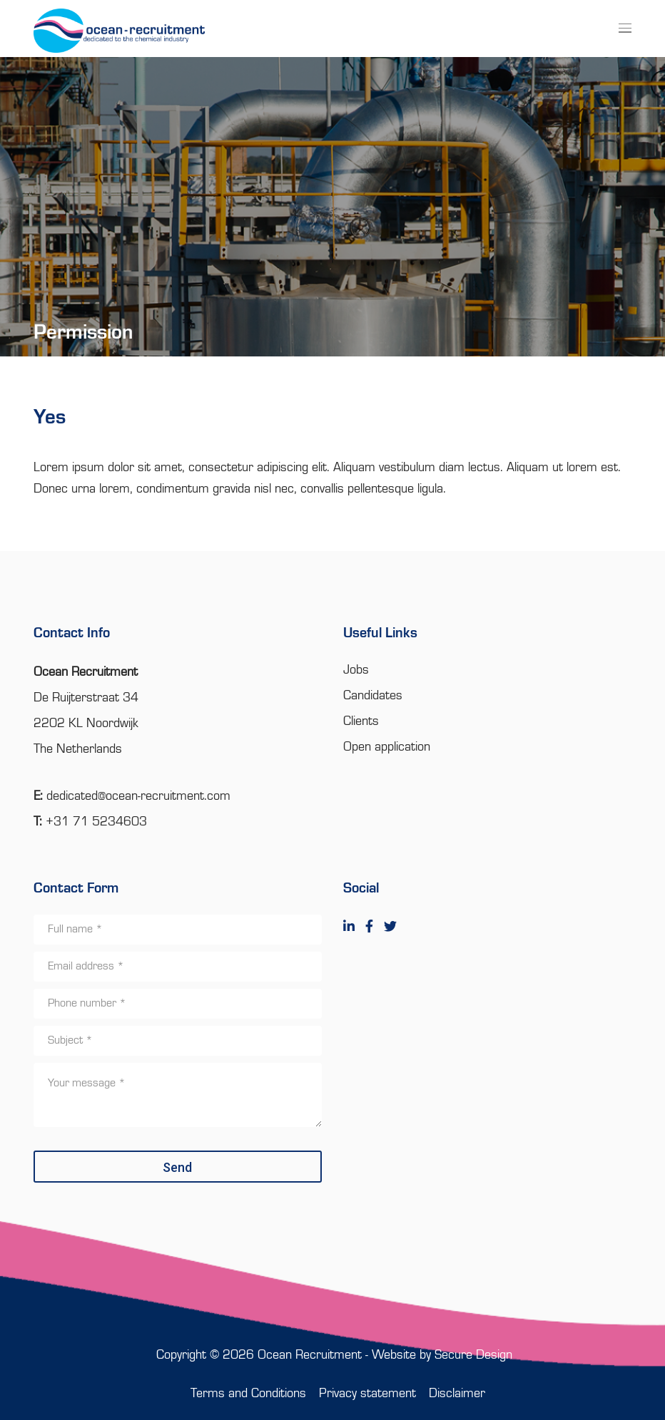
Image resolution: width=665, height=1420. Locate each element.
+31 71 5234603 (96, 822)
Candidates (372, 695)
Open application (386, 747)
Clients (361, 721)
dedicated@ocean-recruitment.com (138, 796)
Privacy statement (367, 1393)
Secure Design (473, 1355)
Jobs (356, 670)
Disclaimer (457, 1393)
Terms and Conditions (248, 1393)
